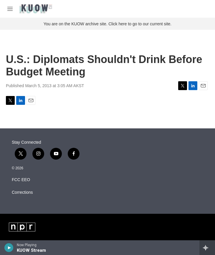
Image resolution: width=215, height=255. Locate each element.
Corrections (22, 192)
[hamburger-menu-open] (10, 9)
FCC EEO (21, 180)
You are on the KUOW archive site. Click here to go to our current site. (107, 23)
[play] (9, 248)
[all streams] (207, 247)
